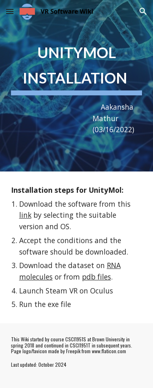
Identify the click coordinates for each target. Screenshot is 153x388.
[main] (77, 86)
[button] (10, 11)
